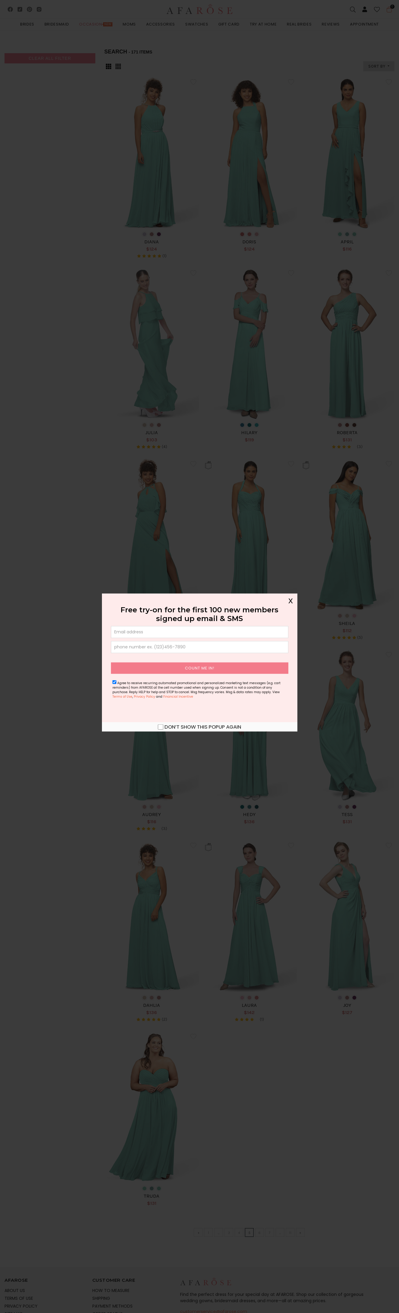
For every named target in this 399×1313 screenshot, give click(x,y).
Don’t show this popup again (202, 726)
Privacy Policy (144, 696)
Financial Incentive (178, 696)
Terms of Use (122, 696)
